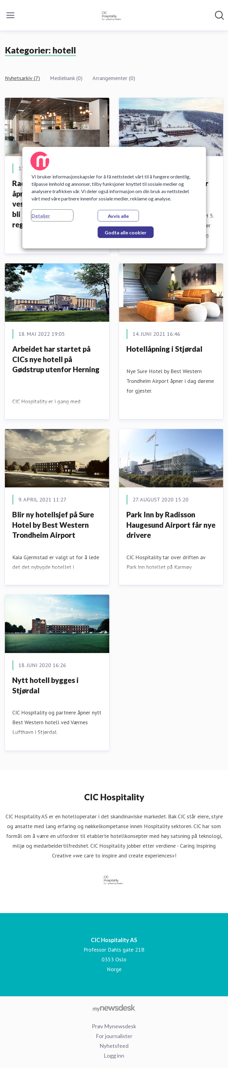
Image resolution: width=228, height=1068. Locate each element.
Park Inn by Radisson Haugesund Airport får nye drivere (170, 524)
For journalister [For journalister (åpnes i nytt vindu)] (114, 1036)
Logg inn (114, 1055)
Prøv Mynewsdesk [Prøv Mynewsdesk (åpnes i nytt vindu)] (114, 1026)
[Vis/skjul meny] (10, 15)
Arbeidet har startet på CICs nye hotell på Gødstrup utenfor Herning (55, 359)
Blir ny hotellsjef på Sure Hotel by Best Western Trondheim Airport (53, 524)
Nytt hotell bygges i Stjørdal (45, 685)
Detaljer (41, 215)
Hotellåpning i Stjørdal (164, 348)
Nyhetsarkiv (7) (22, 78)
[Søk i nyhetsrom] (219, 15)
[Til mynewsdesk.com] (114, 1008)
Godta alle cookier (126, 232)
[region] (114, 197)
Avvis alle (118, 216)
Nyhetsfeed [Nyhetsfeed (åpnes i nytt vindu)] (114, 1045)
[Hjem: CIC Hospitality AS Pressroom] (112, 15)
